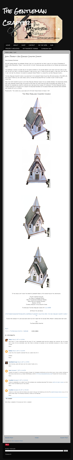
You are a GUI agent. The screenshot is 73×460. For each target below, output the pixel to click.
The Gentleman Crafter (16, 331)
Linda (10, 370)
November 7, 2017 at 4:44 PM (19, 370)
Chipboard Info (46, 48)
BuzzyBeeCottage (13, 362)
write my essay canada (58, 382)
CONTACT (32, 45)
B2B (51, 45)
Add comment (9, 398)
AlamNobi (11, 380)
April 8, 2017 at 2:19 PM (23, 362)
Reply (10, 346)
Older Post (64, 438)
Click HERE (48, 307)
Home (37, 438)
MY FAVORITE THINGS (30, 48)
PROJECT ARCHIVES (12, 48)
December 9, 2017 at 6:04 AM (21, 380)
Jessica (10, 339)
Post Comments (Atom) (17, 441)
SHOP (23, 45)
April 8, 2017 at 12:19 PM (18, 339)
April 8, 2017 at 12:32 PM (19, 350)
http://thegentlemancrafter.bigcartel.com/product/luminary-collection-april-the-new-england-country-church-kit (36, 314)
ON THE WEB (42, 45)
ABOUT (15, 45)
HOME (8, 45)
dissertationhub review (56, 392)
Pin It (6, 328)
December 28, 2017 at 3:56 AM (21, 390)
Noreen (10, 350)
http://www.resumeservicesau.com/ (44, 374)
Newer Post (9, 438)
